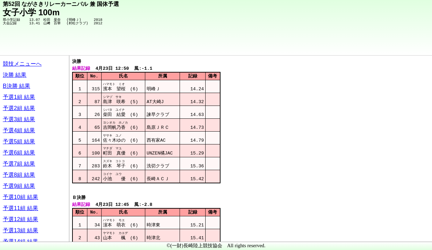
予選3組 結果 (19, 119)
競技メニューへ (22, 64)
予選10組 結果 (20, 197)
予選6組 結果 (19, 153)
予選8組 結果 (19, 175)
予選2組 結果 (19, 108)
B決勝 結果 (16, 86)
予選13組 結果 (20, 230)
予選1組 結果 (19, 97)
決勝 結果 (14, 75)
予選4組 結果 (19, 130)
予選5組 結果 (19, 141)
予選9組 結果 (19, 186)
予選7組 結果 (19, 164)
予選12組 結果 (20, 219)
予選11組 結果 (20, 208)
